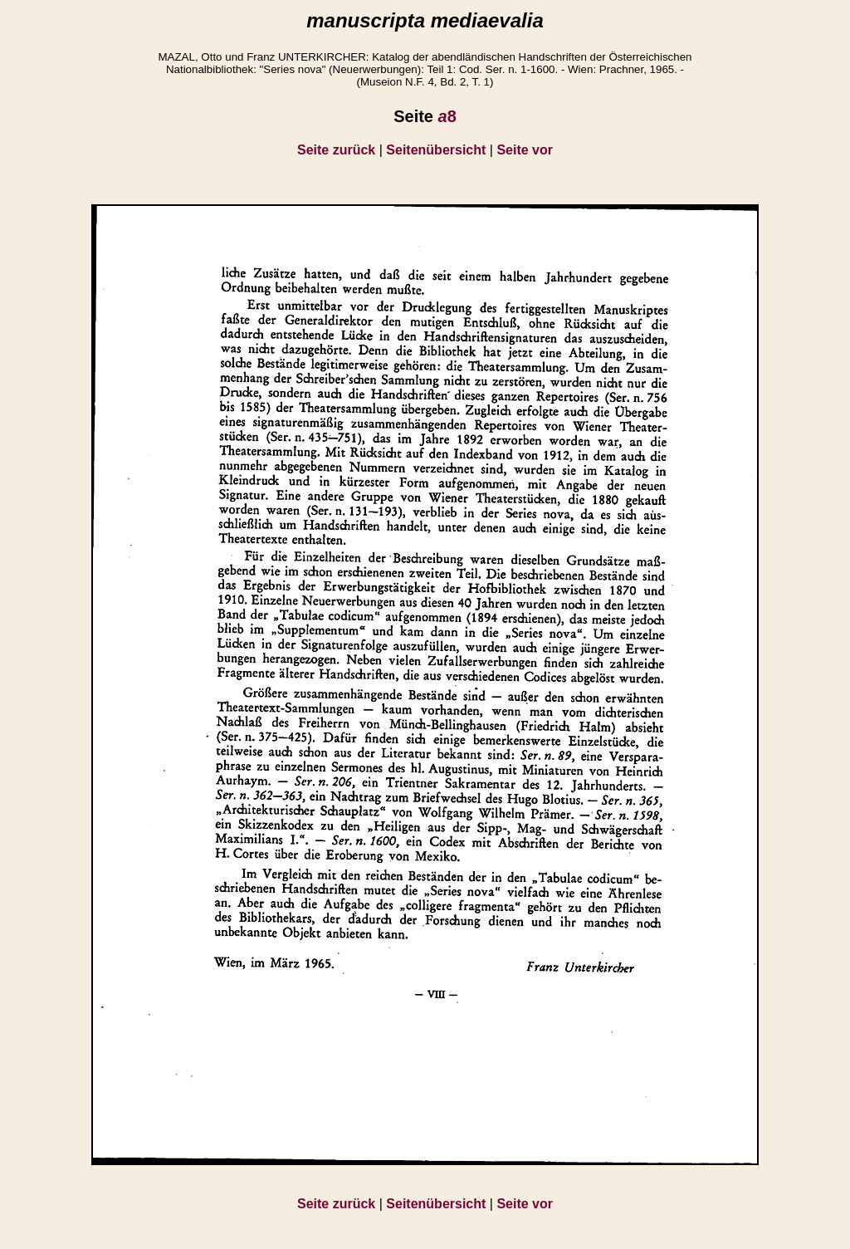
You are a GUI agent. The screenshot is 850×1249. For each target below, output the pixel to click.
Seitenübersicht (436, 150)
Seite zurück (336, 150)
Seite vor (524, 150)
